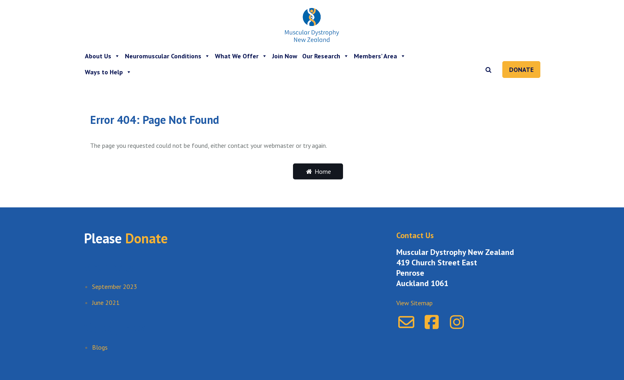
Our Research (325, 56)
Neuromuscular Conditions (167, 56)
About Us (102, 56)
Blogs (100, 347)
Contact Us (415, 235)
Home (318, 171)
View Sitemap (414, 303)
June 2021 (106, 302)
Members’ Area (380, 56)
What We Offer (241, 56)
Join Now (284, 56)
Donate (521, 70)
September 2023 (114, 286)
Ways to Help (108, 72)
